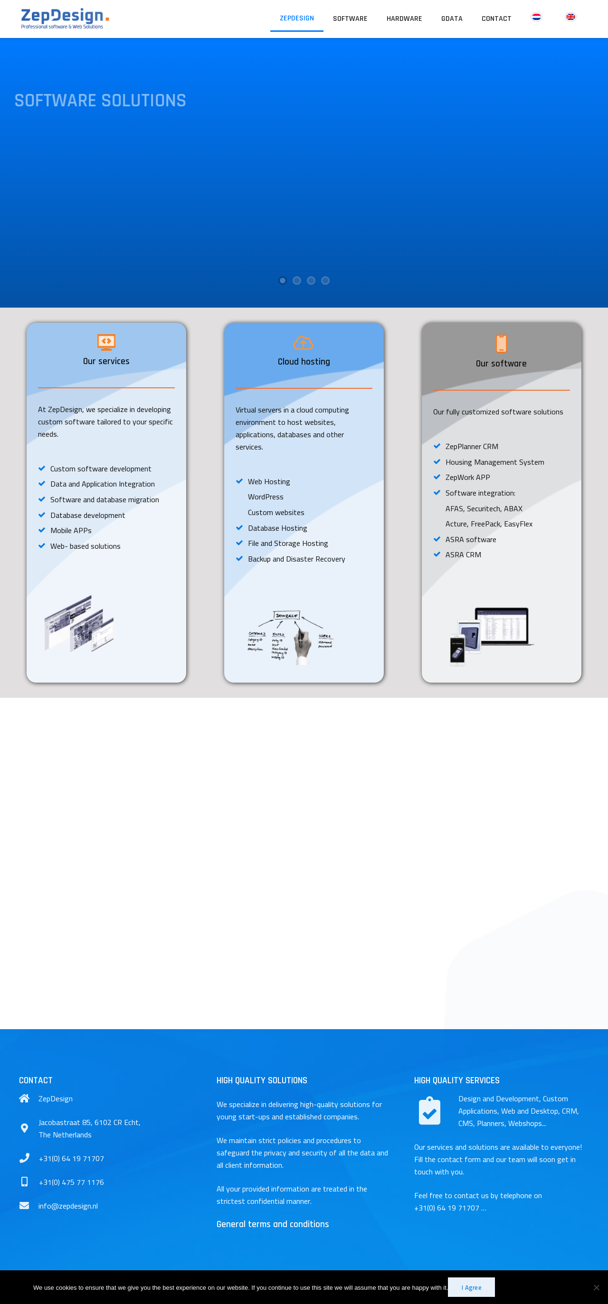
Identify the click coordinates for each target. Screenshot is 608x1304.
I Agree (472, 1287)
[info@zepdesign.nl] (28, 1205)
